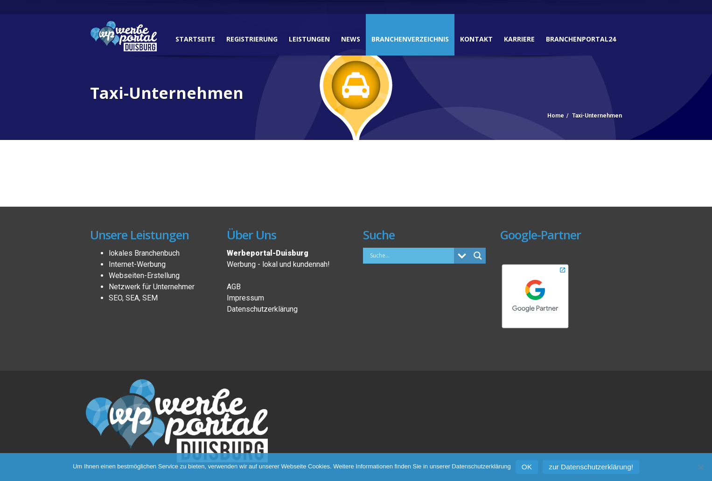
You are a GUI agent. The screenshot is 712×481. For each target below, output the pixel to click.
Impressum (245, 297)
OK (527, 467)
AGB (234, 286)
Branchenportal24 (581, 39)
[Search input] (411, 255)
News (350, 39)
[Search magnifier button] (478, 256)
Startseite (195, 39)
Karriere (519, 39)
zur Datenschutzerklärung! (591, 467)
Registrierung (252, 39)
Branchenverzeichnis (410, 39)
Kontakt (476, 39)
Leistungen (309, 39)
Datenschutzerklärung (262, 309)
